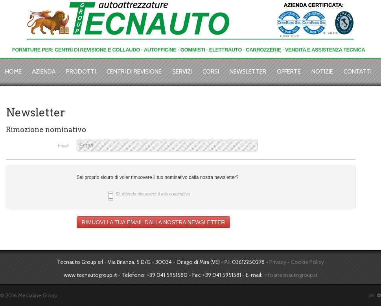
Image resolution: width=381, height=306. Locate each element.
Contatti (358, 71)
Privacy (277, 261)
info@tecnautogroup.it (290, 274)
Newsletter (248, 71)
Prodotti (81, 71)
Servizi (182, 71)
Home (13, 71)
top (374, 295)
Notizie (322, 71)
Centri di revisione (134, 71)
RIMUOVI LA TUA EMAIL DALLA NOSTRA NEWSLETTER (153, 222)
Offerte (289, 71)
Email (63, 145)
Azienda (43, 71)
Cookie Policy (307, 261)
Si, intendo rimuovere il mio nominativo (149, 195)
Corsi (210, 71)
